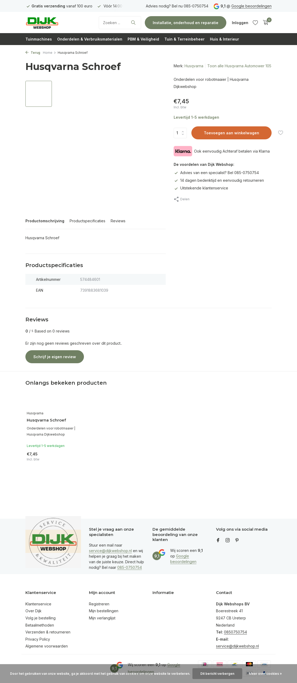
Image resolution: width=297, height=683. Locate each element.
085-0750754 (129, 567)
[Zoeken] (120, 22)
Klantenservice (38, 604)
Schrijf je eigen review (54, 356)
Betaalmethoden (39, 625)
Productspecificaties (87, 221)
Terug (32, 53)
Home (49, 53)
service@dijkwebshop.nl (110, 550)
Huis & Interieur (224, 39)
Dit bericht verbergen (217, 674)
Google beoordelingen (251, 6)
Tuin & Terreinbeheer (184, 39)
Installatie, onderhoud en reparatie (185, 22)
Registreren (99, 604)
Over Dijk (33, 611)
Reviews (118, 221)
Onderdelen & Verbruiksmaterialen (89, 39)
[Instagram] (228, 540)
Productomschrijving (44, 221)
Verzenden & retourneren (47, 632)
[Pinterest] (237, 540)
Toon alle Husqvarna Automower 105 (239, 66)
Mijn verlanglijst (102, 618)
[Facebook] (218, 540)
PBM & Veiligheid (143, 39)
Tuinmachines (38, 39)
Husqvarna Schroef (46, 420)
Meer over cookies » (265, 674)
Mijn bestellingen (103, 611)
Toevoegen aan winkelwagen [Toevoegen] (231, 133)
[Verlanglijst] (255, 22)
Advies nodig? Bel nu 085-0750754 (177, 6)
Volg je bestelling (40, 618)
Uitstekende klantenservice (201, 188)
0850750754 (235, 632)
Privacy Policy (37, 639)
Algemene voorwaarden (46, 646)
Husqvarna (193, 66)
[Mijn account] (240, 22)
